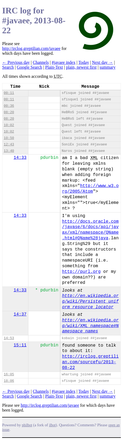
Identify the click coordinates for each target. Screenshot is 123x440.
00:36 (9, 106)
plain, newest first (81, 67)
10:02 (9, 125)
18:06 (9, 381)
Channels (41, 62)
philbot (27, 425)
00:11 (9, 93)
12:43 (9, 144)
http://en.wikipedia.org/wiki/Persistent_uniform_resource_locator (90, 302)
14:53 (9, 338)
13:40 (9, 151)
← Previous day (16, 62)
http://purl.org (81, 271)
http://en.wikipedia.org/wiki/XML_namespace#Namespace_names (90, 326)
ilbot (52, 425)
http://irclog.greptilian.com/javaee (31, 48)
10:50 (9, 138)
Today (83, 62)
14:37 (20, 314)
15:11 (20, 345)
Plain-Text (54, 67)
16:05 (9, 374)
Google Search (29, 67)
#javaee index (63, 62)
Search (8, 67)
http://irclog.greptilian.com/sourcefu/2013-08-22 (90, 362)
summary (108, 67)
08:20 (9, 112)
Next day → (102, 62)
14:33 (20, 157)
